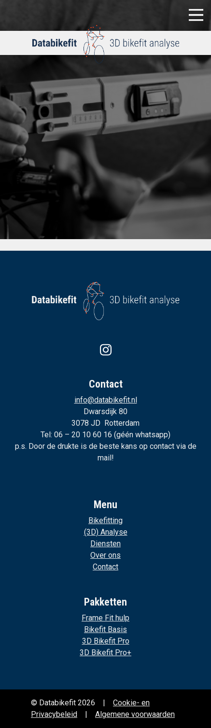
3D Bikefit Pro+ (105, 652)
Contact (105, 566)
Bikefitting (105, 520)
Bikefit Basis (105, 629)
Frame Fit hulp (105, 617)
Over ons (105, 555)
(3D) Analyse (105, 532)
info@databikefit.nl (105, 399)
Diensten (105, 543)
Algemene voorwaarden (135, 714)
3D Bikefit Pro (105, 641)
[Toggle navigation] (196, 15)
